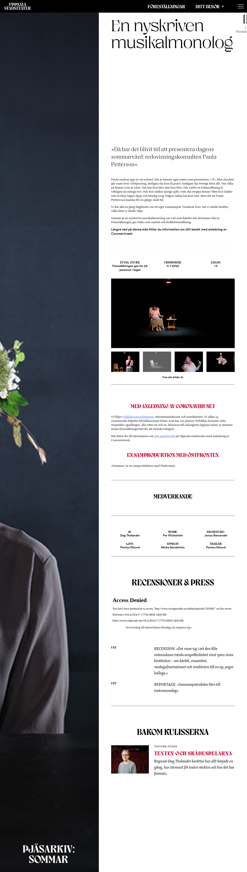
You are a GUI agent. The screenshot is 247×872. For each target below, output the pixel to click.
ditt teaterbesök (164, 436)
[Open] (173, 316)
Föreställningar (166, 6)
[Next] (214, 316)
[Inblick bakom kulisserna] (130, 759)
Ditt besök (208, 6)
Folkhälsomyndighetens (138, 417)
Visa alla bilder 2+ (172, 377)
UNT (114, 647)
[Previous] (131, 316)
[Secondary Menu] (241, 6)
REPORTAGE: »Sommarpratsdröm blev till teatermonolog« (187, 687)
